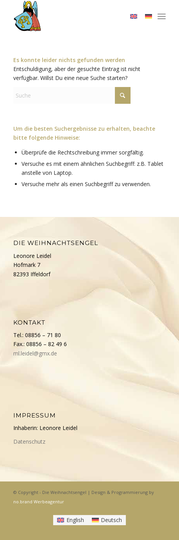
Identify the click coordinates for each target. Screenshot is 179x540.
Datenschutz (29, 441)
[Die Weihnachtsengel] (74, 15)
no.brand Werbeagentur (38, 501)
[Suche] (72, 95)
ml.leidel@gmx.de (35, 353)
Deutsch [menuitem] (111, 520)
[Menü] (162, 15)
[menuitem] (162, 15)
